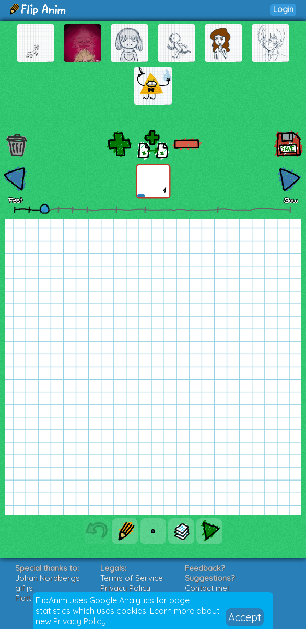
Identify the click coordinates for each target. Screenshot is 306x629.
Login (283, 9)
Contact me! (207, 588)
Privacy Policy (79, 621)
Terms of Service (131, 578)
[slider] (44, 208)
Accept (244, 617)
